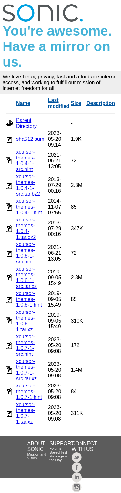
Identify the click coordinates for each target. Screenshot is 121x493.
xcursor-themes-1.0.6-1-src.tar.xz (26, 277)
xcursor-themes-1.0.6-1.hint (29, 299)
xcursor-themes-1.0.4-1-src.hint (25, 160)
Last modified (59, 103)
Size (76, 103)
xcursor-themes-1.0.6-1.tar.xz (25, 320)
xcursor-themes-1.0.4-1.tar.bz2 (26, 228)
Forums (55, 448)
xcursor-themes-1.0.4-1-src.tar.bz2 (28, 185)
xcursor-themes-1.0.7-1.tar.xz (25, 413)
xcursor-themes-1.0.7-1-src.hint (25, 345)
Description (100, 103)
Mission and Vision (36, 456)
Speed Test (58, 452)
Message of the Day (58, 458)
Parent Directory (26, 123)
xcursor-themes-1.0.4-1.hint (29, 206)
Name (23, 103)
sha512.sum (30, 139)
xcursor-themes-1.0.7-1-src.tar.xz (26, 369)
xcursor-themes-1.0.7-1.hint (29, 391)
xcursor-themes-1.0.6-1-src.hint (25, 252)
